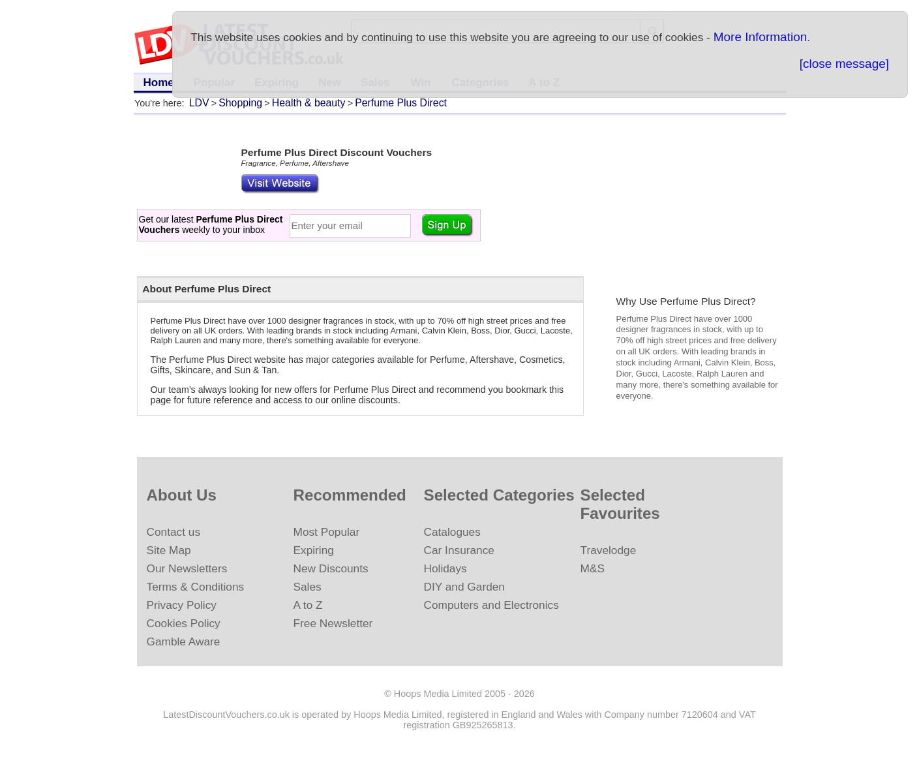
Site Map (169, 550)
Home (158, 82)
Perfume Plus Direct (401, 102)
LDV (199, 102)
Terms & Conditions (196, 586)
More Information (760, 37)
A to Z (308, 604)
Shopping (240, 102)
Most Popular (327, 531)
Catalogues (452, 531)
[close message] (844, 63)
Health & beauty (309, 102)
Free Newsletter (333, 623)
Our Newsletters (187, 568)
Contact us (174, 531)
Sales (308, 586)
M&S (592, 568)
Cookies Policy (183, 623)
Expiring (314, 550)
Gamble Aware (183, 641)
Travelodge (608, 550)
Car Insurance (459, 550)
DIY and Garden (464, 586)
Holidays (445, 568)
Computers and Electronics (491, 604)
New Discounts (331, 568)
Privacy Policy (182, 604)
